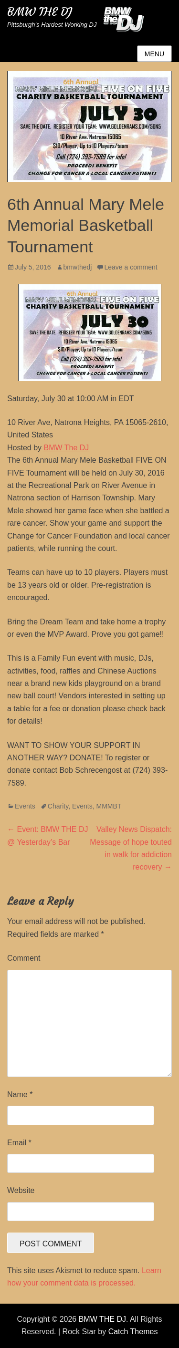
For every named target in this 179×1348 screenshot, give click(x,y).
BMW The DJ (66, 448)
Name (19, 1094)
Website (21, 1190)
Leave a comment (130, 267)
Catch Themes (133, 1331)
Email (19, 1143)
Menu (154, 54)
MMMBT (109, 806)
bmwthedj (77, 267)
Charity (58, 806)
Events (25, 806)
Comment (23, 958)
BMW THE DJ (39, 12)
